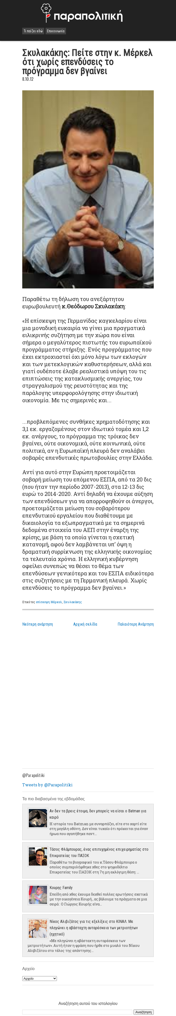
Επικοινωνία (55, 31)
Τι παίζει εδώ (33, 31)
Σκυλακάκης (72, 602)
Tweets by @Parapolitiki (47, 784)
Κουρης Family (61, 887)
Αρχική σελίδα (85, 624)
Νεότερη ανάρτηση (37, 624)
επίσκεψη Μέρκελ (49, 602)
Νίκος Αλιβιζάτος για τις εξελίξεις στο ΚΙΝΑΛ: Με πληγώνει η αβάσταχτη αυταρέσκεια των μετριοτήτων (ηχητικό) (94, 928)
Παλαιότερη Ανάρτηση (136, 624)
